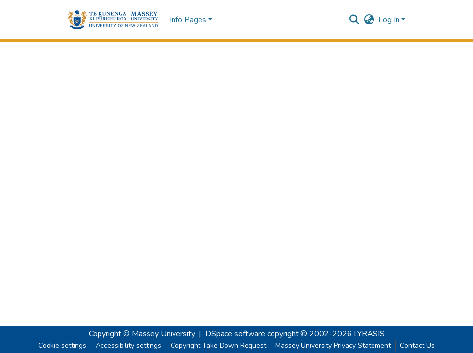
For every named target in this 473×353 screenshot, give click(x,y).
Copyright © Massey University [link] (142, 334)
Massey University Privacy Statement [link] (333, 345)
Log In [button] (389, 19)
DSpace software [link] (235, 334)
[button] (113, 19)
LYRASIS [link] (369, 334)
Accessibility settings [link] (128, 345)
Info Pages (188, 19)
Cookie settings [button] (62, 345)
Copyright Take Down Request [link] (218, 345)
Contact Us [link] (417, 345)
